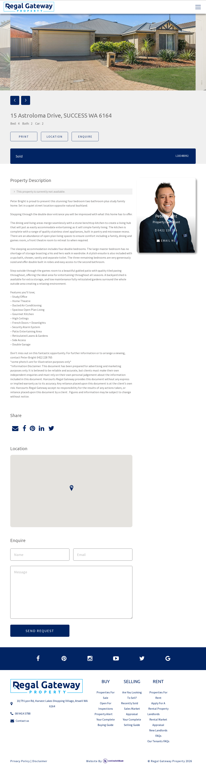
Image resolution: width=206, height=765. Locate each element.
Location (55, 136)
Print (24, 136)
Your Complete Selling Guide (132, 722)
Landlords (153, 714)
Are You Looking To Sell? (132, 695)
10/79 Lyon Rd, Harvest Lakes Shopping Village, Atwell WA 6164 (49, 703)
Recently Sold (129, 703)
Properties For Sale (106, 695)
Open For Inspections (105, 705)
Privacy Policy (20, 761)
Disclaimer (39, 761)
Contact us (19, 721)
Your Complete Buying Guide (106, 722)
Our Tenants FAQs (158, 741)
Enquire (85, 136)
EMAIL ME (166, 240)
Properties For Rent (158, 695)
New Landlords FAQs (158, 733)
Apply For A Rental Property (158, 705)
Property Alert (104, 714)
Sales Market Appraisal (132, 711)
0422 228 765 (166, 230)
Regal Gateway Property (171, 761)
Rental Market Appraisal (158, 722)
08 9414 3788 (20, 713)
